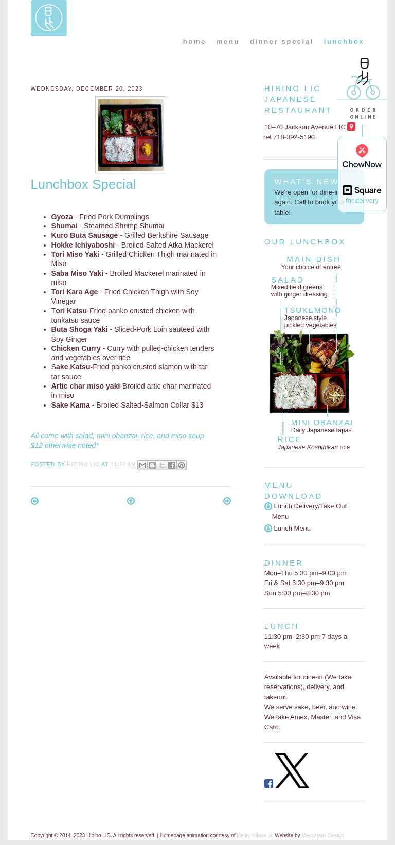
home (194, 41)
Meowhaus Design (322, 835)
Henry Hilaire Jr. (255, 835)
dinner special (282, 41)
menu (228, 41)
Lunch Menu (287, 528)
